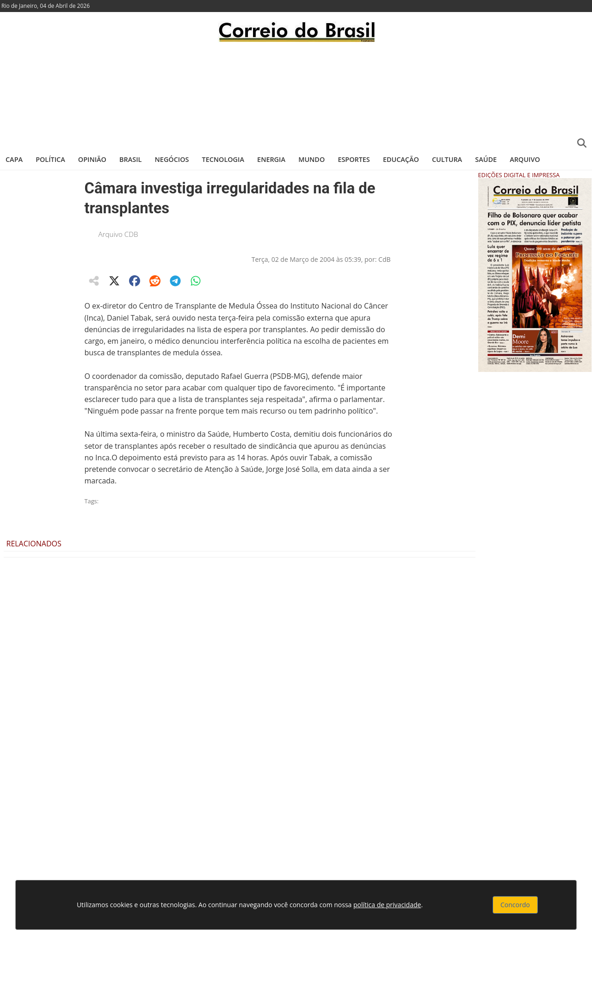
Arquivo (525, 159)
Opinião (92, 159)
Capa (14, 159)
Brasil (130, 159)
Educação (401, 159)
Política (50, 159)
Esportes (354, 159)
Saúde (486, 159)
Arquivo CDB (118, 234)
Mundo (311, 159)
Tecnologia (223, 159)
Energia (271, 159)
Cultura (447, 159)
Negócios (172, 159)
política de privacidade (387, 904)
